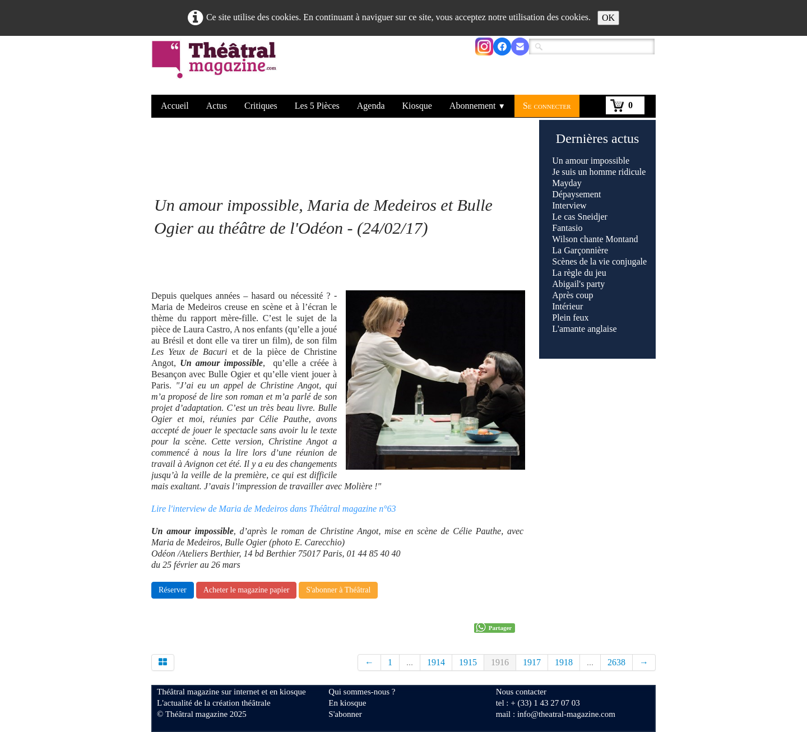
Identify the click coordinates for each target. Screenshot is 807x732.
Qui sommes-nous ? (361, 691)
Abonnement (477, 105)
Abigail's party (578, 284)
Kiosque (417, 105)
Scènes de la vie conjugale (599, 261)
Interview (569, 205)
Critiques (260, 105)
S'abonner (344, 714)
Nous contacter (521, 691)
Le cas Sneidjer (579, 216)
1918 (564, 662)
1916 (500, 662)
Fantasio (567, 228)
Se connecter (547, 105)
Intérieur (567, 306)
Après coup (572, 295)
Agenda (371, 105)
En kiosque (347, 702)
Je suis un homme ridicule (599, 172)
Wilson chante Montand (595, 239)
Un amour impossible (590, 160)
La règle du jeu (579, 272)
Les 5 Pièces (317, 105)
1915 (468, 662)
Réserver (173, 590)
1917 (532, 662)
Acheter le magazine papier (246, 590)
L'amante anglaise (584, 328)
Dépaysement (576, 194)
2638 (616, 662)
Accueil (175, 105)
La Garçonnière (580, 250)
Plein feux (570, 317)
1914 (436, 662)
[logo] (216, 67)
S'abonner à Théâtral (338, 590)
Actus (216, 105)
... (409, 662)
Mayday (566, 183)
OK (608, 17)
